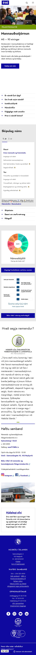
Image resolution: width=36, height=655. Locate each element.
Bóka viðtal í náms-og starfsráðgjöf (18, 315)
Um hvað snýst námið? (12, 100)
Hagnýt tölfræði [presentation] (9, 167)
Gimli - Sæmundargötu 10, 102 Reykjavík (17, 456)
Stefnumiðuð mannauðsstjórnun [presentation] (13, 160)
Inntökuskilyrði (9, 104)
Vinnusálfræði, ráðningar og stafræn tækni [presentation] (16, 183)
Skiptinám (7, 210)
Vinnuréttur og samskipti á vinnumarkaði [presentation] (16, 176)
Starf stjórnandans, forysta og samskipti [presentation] (16, 164)
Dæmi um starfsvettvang (13, 215)
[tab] (4, 139)
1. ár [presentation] (5, 139)
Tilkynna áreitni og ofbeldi (18, 584)
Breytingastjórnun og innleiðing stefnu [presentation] (16, 187)
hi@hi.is (23, 576)
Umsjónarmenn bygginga (18, 606)
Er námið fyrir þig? (11, 96)
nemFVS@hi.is (13, 447)
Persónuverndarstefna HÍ (18, 578)
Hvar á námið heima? (12, 116)
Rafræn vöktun (18, 581)
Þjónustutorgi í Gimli (9, 441)
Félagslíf (6, 219)
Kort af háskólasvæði (18, 564)
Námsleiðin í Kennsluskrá (11, 204)
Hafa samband (15, 576)
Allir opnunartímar (18, 603)
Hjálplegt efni (14, 512)
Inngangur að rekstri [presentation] (9, 156)
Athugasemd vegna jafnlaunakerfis (18, 586)
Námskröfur (8, 108)
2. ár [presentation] (10, 139)
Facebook (24, 476)
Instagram (8, 476)
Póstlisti (18, 561)
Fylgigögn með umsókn (13, 112)
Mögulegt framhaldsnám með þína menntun (18, 270)
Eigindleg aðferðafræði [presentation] (11, 190)
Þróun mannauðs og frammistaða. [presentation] (14, 153)
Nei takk (5, 651)
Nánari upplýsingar (7, 649)
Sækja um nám (10, 66)
